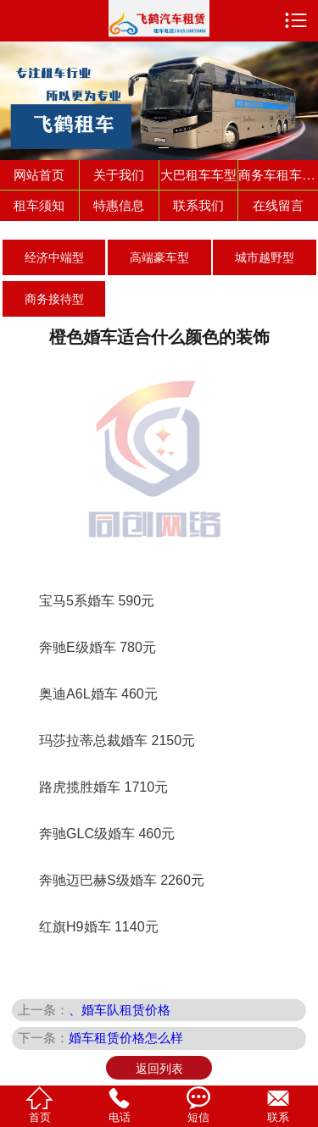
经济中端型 (54, 257)
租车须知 (39, 205)
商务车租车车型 (278, 175)
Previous (16, 91)
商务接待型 (54, 299)
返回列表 (159, 1068)
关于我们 (118, 175)
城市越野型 (264, 257)
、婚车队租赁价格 (119, 1010)
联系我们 (198, 205)
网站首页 (39, 175)
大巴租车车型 (198, 175)
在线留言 (278, 205)
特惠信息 (118, 205)
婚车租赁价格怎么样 (126, 1037)
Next (302, 91)
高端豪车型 (159, 257)
